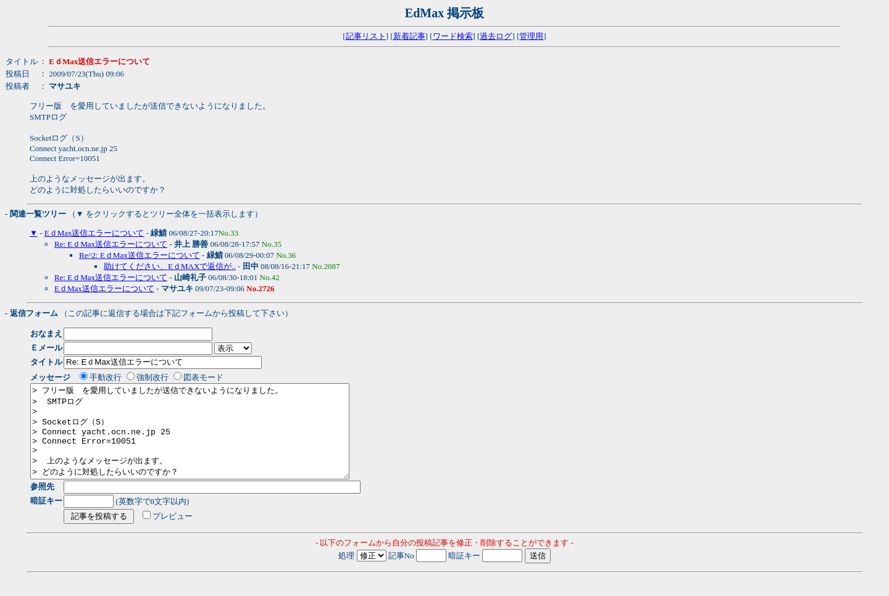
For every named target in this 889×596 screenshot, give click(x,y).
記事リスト (366, 36)
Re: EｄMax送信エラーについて (110, 244)
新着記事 (409, 36)
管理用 (531, 36)
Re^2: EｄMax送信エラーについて (139, 255)
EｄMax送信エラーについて (94, 233)
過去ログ (496, 36)
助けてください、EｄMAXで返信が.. (170, 266)
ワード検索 (453, 36)
